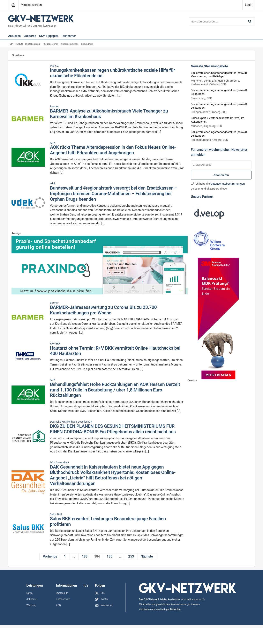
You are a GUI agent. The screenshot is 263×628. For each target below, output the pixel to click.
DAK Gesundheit (59, 462)
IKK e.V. (54, 65)
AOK (52, 143)
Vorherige (50, 556)
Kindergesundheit (69, 44)
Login (248, 5)
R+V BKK (55, 343)
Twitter (101, 599)
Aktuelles (14, 36)
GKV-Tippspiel (48, 36)
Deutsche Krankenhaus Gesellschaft (71, 421)
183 (84, 556)
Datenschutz (63, 599)
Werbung (31, 605)
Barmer (54, 106)
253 (131, 556)
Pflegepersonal (50, 44)
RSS (100, 593)
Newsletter (103, 605)
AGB (58, 605)
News (29, 593)
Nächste (147, 556)
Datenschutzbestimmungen (228, 183)
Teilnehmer (68, 36)
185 (109, 556)
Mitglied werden (31, 5)
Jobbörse (30, 36)
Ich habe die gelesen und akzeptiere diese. (218, 186)
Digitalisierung (32, 44)
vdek (52, 183)
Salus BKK (56, 514)
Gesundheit (86, 44)
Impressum (62, 593)
